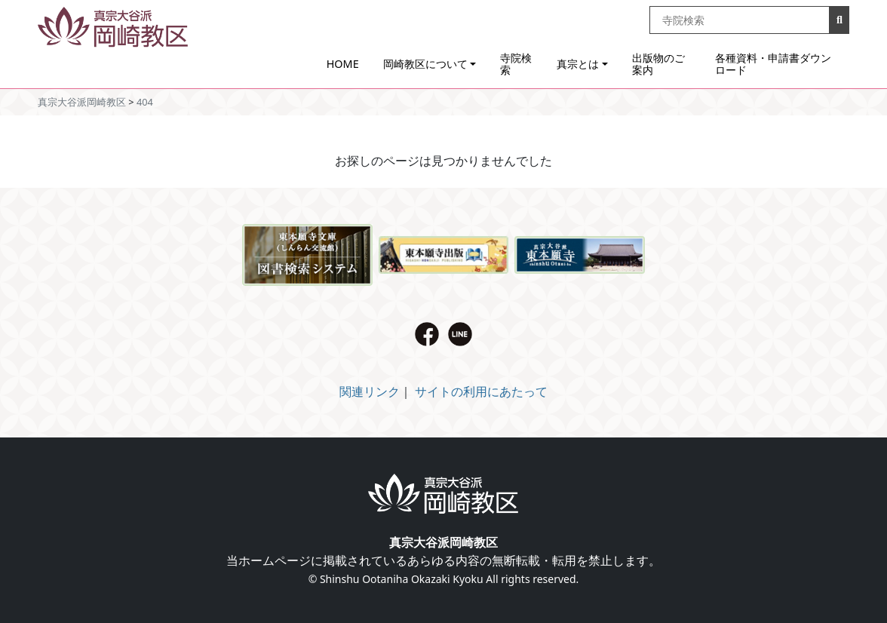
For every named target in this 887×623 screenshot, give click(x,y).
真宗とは (578, 64)
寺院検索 (516, 64)
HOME (343, 64)
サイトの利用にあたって (481, 391)
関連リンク (369, 391)
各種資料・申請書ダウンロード (773, 64)
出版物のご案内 (658, 64)
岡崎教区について (425, 64)
